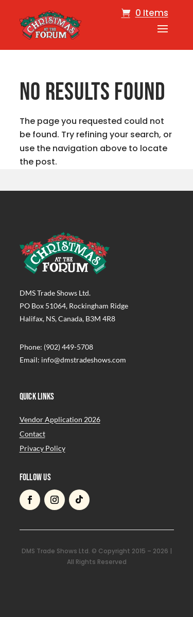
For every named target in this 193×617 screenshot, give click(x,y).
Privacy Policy (42, 448)
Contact (32, 433)
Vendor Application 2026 (60, 419)
